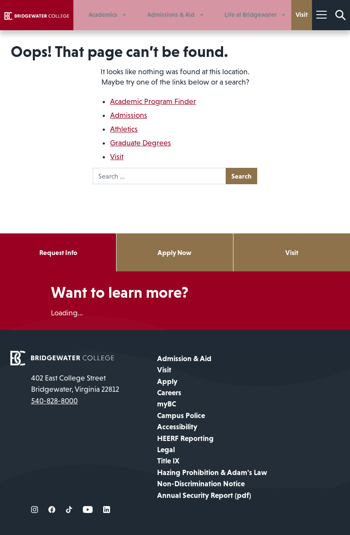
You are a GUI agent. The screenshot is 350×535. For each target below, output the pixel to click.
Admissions (128, 115)
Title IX (168, 460)
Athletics (124, 129)
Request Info (58, 252)
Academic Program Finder (153, 101)
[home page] (62, 357)
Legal (166, 449)
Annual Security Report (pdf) (204, 495)
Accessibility (177, 426)
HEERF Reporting (185, 438)
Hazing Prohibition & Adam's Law (212, 472)
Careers (169, 392)
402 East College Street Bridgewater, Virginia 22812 (75, 383)
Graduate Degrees (140, 142)
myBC (166, 404)
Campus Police (181, 415)
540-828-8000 (54, 401)
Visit (116, 156)
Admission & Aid (184, 358)
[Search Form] (340, 15)
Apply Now (175, 252)
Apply (167, 381)
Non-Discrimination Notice (201, 483)
